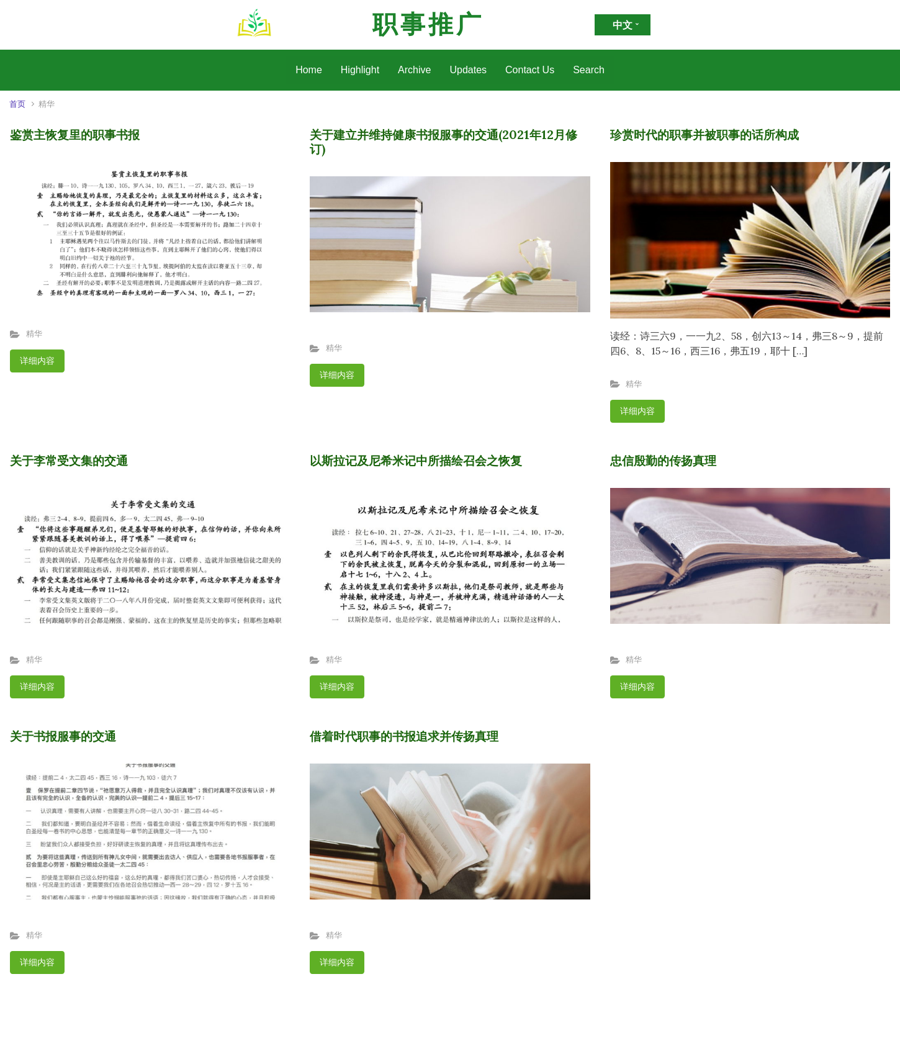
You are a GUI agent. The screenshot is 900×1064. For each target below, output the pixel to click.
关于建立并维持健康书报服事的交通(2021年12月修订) (443, 141)
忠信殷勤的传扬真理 (663, 460)
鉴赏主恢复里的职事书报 (75, 134)
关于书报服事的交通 (63, 736)
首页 (17, 104)
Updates (468, 70)
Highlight (360, 70)
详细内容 (37, 360)
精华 (34, 333)
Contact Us (529, 70)
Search (589, 70)
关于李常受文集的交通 (69, 460)
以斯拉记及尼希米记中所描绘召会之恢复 (416, 460)
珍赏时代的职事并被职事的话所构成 (704, 134)
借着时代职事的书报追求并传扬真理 (404, 736)
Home (308, 70)
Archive (414, 70)
